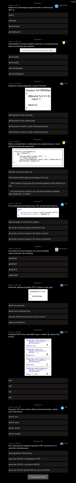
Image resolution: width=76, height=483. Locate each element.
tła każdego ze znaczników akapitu (25, 222)
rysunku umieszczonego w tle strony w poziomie (31, 239)
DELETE (14, 269)
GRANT (14, 264)
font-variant (15, 434)
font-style (15, 422)
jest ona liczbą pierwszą (20, 311)
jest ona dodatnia (18, 322)
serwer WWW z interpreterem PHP (25, 459)
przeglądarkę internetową (21, 453)
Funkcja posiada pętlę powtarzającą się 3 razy (29, 177)
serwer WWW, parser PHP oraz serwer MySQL (30, 470)
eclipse (13, 20)
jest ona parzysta (17, 305)
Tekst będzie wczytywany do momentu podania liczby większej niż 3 (38, 184)
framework (15, 26)
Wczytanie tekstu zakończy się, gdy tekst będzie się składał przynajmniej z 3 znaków (35, 192)
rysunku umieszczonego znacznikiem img (28, 227)
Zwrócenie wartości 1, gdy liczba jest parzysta (29, 126)
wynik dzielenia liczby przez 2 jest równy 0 (28, 317)
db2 (12, 15)
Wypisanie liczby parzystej (21, 115)
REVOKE (14, 275)
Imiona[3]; (15, 62)
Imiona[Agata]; (17, 68)
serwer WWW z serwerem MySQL (25, 464)
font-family (15, 428)
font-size (14, 417)
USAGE (14, 258)
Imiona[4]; (15, 57)
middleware (16, 32)
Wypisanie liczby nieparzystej (23, 120)
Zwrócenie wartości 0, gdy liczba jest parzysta (29, 132)
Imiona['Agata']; (17, 74)
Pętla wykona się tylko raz (21, 172)
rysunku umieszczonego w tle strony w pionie (29, 233)
